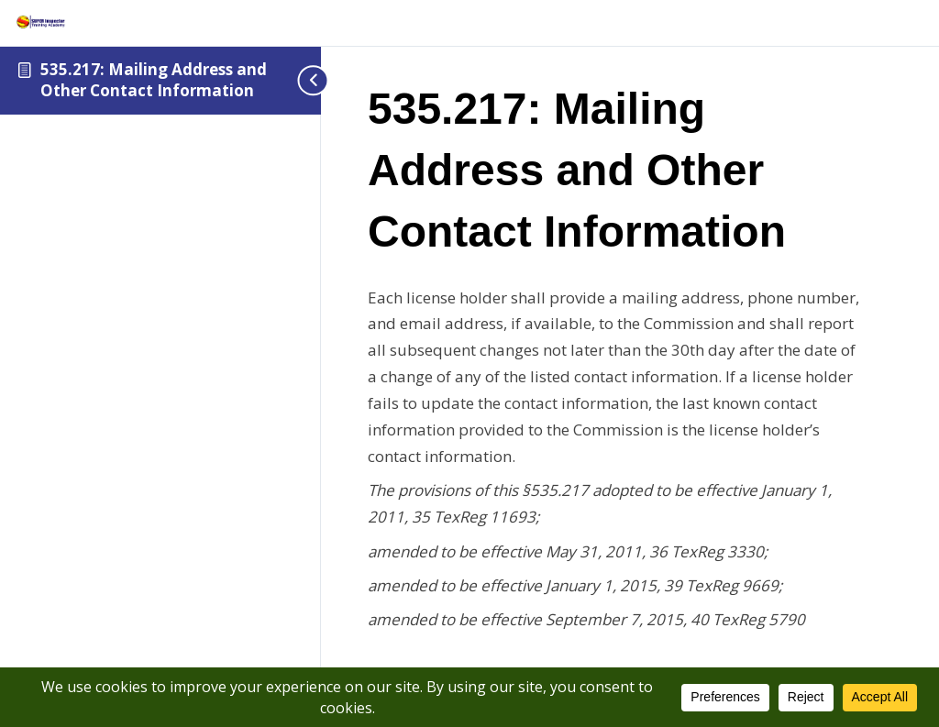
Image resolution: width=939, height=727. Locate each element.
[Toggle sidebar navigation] (293, 80)
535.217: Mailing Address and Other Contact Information (153, 80)
